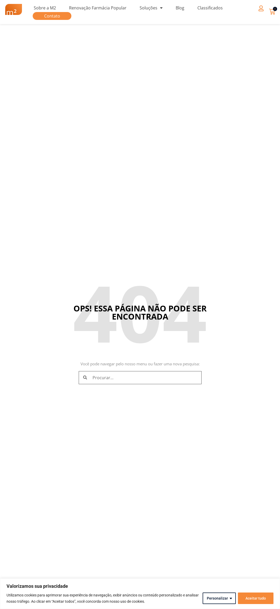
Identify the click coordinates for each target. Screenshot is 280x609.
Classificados (210, 8)
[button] (261, 8)
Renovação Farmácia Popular (98, 8)
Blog (180, 8)
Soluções (151, 8)
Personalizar (217, 598)
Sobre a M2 (45, 8)
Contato (52, 16)
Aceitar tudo (255, 598)
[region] (140, 593)
